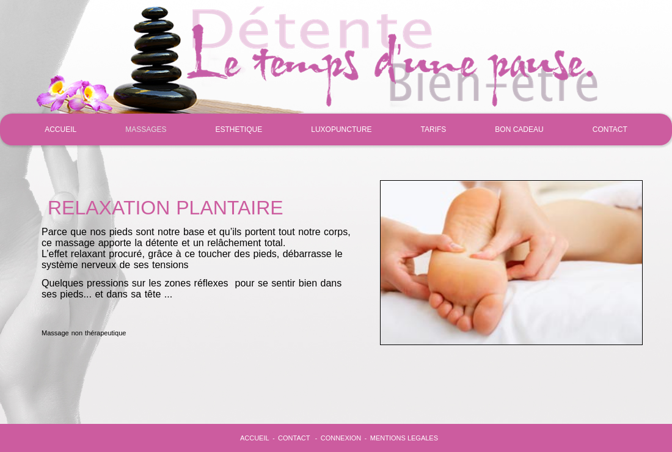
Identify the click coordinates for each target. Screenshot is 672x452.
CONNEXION (341, 438)
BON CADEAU (519, 129)
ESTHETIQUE (239, 129)
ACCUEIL (60, 129)
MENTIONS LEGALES (404, 438)
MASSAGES (145, 129)
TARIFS (434, 129)
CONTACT (610, 129)
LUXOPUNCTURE (341, 129)
